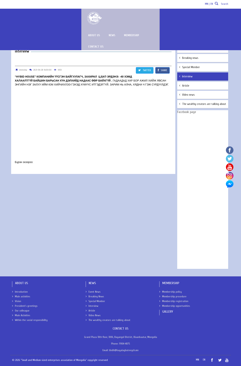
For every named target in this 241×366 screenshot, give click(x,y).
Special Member (189, 67)
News (173, 16)
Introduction (20, 291)
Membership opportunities (174, 306)
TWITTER (144, 70)
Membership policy (170, 291)
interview (23, 69)
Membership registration (173, 301)
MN (197, 359)
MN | (207, 3)
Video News (93, 315)
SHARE (162, 70)
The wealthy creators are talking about (202, 104)
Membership (192, 16)
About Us (17, 33)
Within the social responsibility (30, 320)
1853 (60, 69)
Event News (187, 48)
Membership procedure (172, 296)
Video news (187, 94)
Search (221, 5)
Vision (16, 301)
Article (184, 85)
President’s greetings (25, 306)
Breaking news (188, 58)
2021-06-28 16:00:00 (42, 69)
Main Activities (21, 315)
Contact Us (216, 16)
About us (155, 16)
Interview (185, 76)
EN (211, 3)
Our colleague (20, 310)
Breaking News (95, 296)
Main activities (21, 296)
